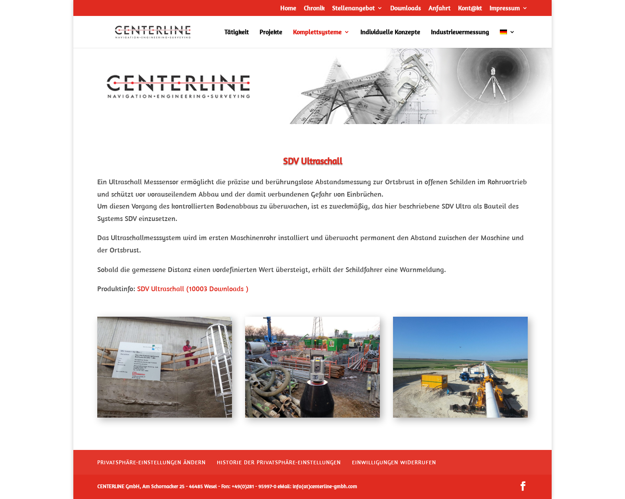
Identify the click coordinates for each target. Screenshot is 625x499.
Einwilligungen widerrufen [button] (394, 462)
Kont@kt (470, 8)
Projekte (270, 32)
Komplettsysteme (317, 32)
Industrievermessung (460, 32)
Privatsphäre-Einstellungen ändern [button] (151, 462)
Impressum (504, 8)
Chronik (314, 8)
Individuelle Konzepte (390, 32)
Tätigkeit (236, 32)
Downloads (405, 8)
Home (288, 8)
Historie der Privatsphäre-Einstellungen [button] (279, 462)
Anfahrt (439, 8)
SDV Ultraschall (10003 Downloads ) (192, 288)
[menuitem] (507, 38)
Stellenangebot (353, 8)
